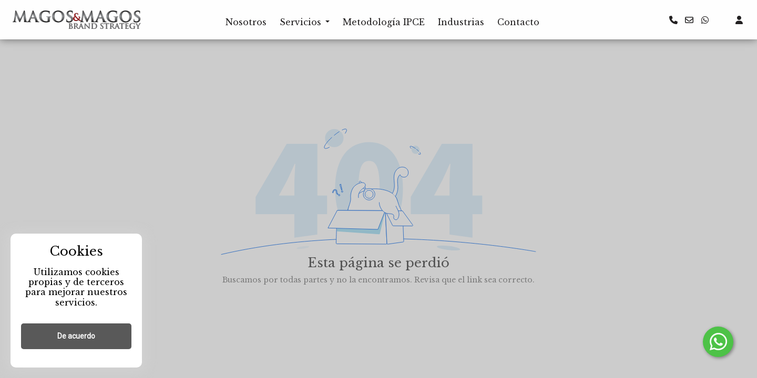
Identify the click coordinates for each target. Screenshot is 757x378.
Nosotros (246, 22)
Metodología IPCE (384, 22)
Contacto (518, 22)
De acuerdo (76, 336)
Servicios (300, 22)
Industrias (461, 22)
